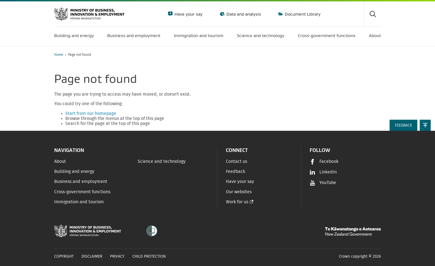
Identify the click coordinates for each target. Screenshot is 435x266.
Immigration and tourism (79, 202)
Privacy (117, 256)
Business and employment (80, 181)
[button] (425, 125)
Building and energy (74, 171)
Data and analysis (243, 14)
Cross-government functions (82, 192)
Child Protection (149, 256)
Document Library (302, 14)
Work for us (237, 202)
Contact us (236, 161)
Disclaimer (92, 256)
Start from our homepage (90, 113)
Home (58, 54)
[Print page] (365, 55)
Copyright (64, 256)
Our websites (239, 192)
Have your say (187, 14)
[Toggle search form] (372, 13)
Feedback (235, 171)
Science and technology (162, 161)
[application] (378, 55)
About (60, 161)
